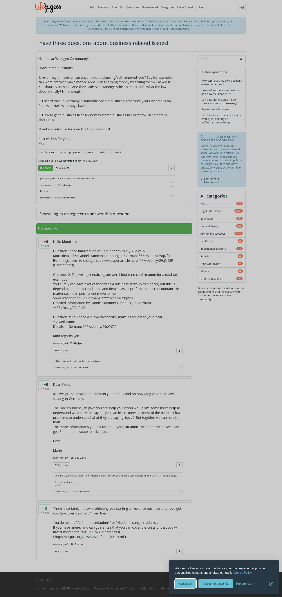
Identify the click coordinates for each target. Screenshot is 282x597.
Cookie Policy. (243, 572)
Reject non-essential (216, 583)
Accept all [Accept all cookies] (185, 583)
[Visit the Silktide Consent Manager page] (271, 584)
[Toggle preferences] (245, 584)
